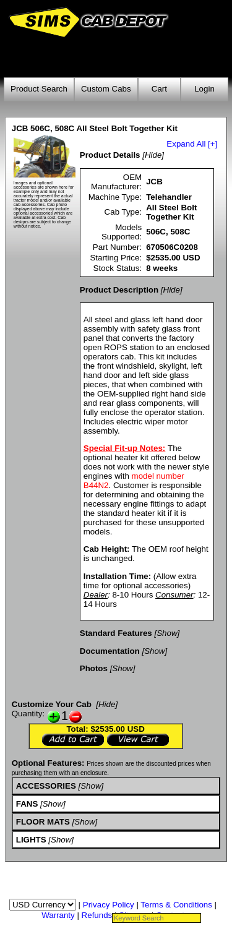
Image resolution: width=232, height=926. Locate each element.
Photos (94, 668)
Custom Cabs (106, 88)
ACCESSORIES (46, 786)
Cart (159, 88)
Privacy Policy (108, 904)
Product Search (39, 88)
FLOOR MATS (43, 821)
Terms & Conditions (176, 904)
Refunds (97, 915)
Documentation (110, 651)
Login (204, 88)
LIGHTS (31, 839)
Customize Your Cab (52, 704)
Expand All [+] (191, 143)
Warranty (58, 915)
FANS (27, 803)
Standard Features (116, 633)
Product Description (119, 289)
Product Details (110, 155)
